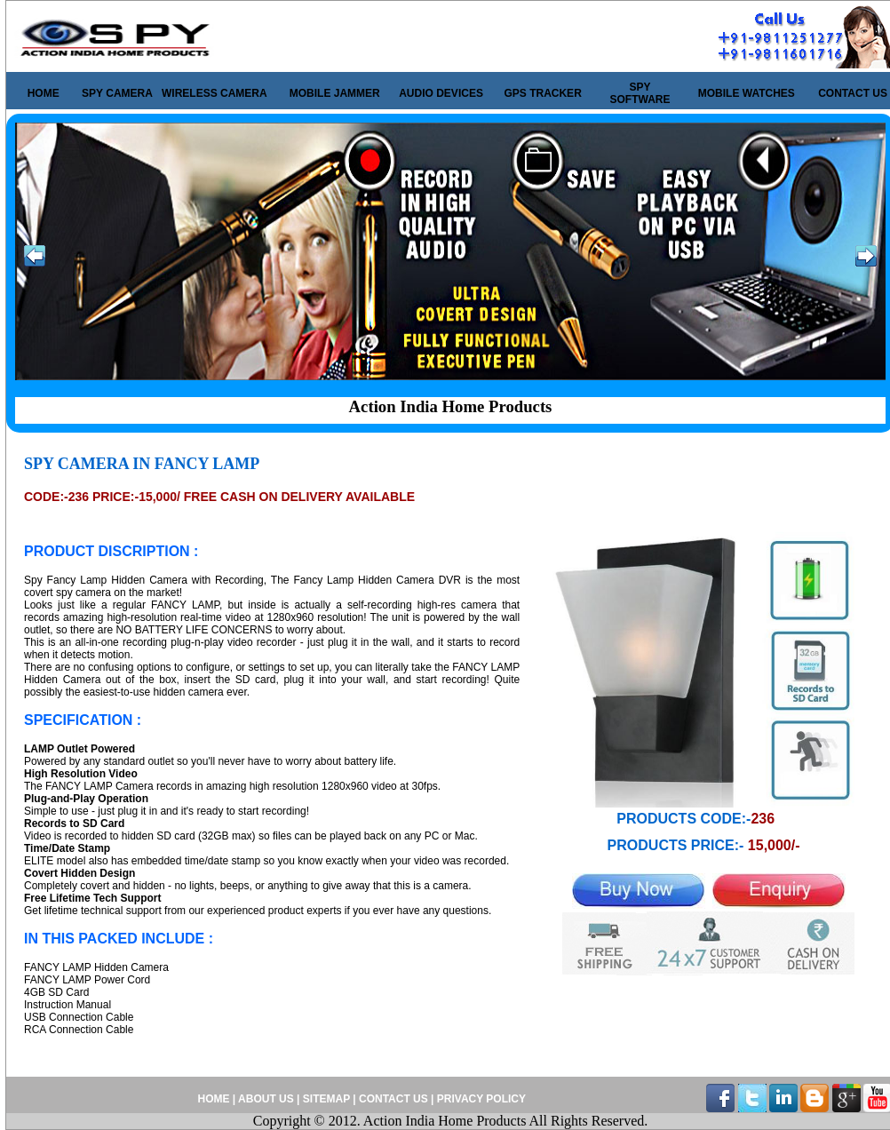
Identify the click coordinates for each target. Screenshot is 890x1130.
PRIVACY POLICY (479, 1099)
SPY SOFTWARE (640, 93)
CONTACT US (852, 93)
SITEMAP (328, 1099)
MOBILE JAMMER (335, 93)
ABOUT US (266, 1099)
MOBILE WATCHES (746, 93)
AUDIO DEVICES (441, 93)
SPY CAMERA (117, 93)
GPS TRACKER (542, 93)
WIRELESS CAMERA (214, 93)
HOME (44, 93)
